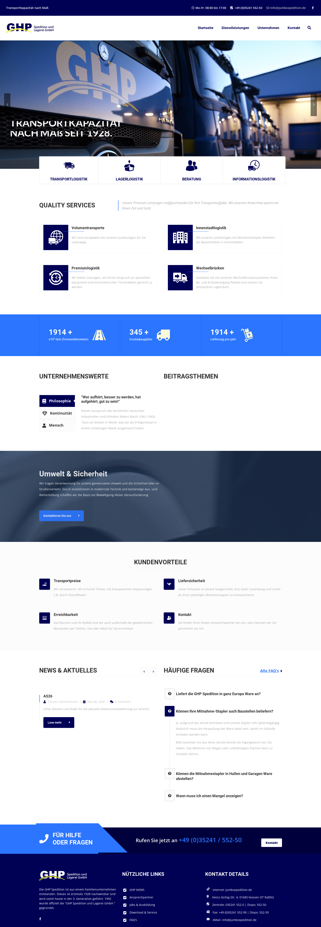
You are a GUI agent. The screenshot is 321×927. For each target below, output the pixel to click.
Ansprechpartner (141, 897)
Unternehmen (268, 28)
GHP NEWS (136, 890)
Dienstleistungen (235, 28)
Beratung (191, 179)
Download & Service (143, 912)
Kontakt (294, 28)
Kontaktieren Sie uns (57, 515)
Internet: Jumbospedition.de (232, 890)
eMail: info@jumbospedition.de (234, 920)
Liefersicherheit (191, 581)
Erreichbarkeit (66, 614)
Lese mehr (55, 722)
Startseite (205, 28)
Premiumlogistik (86, 268)
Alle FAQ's (269, 670)
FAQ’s (133, 920)
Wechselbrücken (210, 268)
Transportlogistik (68, 179)
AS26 (47, 696)
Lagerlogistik (129, 179)
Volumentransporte (88, 228)
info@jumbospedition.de (286, 8)
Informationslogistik (254, 179)
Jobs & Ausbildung (142, 905)
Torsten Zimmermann (63, 702)
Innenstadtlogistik (211, 228)
